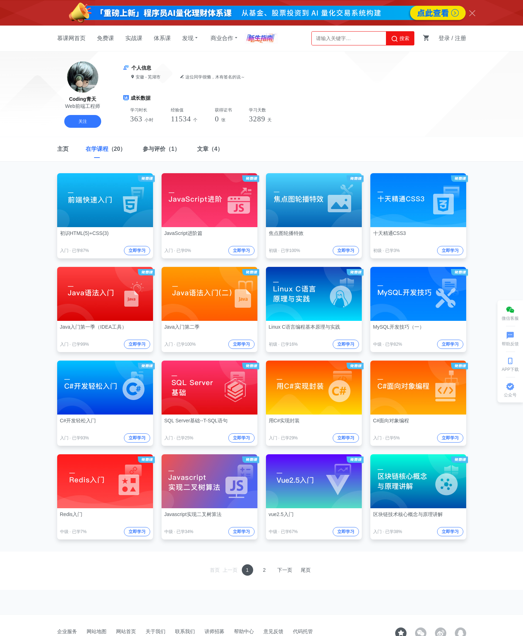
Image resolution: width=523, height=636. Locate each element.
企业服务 (67, 631)
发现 (190, 38)
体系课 (162, 38)
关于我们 (155, 631)
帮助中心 (244, 631)
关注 (82, 121)
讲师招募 (214, 631)
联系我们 (185, 631)
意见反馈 (273, 631)
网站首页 (126, 631)
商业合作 (225, 38)
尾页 (306, 570)
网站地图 (97, 631)
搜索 (400, 38)
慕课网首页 (71, 38)
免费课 (105, 38)
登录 (444, 38)
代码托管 (303, 631)
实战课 (133, 38)
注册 (460, 38)
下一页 (284, 570)
